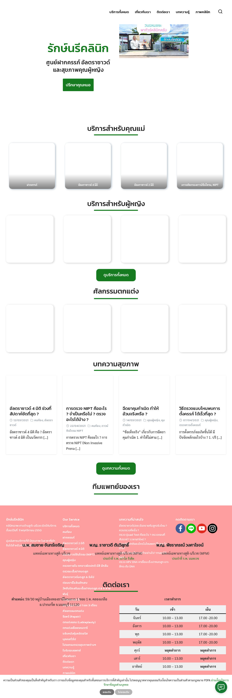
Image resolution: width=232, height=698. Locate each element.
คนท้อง (38, 420)
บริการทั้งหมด (119, 12)
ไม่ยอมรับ (123, 692)
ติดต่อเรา (163, 12)
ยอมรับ (107, 692)
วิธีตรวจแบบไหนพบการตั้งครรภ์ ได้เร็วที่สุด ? (199, 411)
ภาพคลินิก (203, 12)
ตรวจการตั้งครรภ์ (190, 425)
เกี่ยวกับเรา (143, 12)
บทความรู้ (183, 12)
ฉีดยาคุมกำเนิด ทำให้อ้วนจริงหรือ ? (141, 411)
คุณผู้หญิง (153, 420)
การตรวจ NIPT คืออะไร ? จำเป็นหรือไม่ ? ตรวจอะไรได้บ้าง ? (86, 414)
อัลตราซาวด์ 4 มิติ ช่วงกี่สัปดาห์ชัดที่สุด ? (30, 411)
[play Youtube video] (153, 38)
